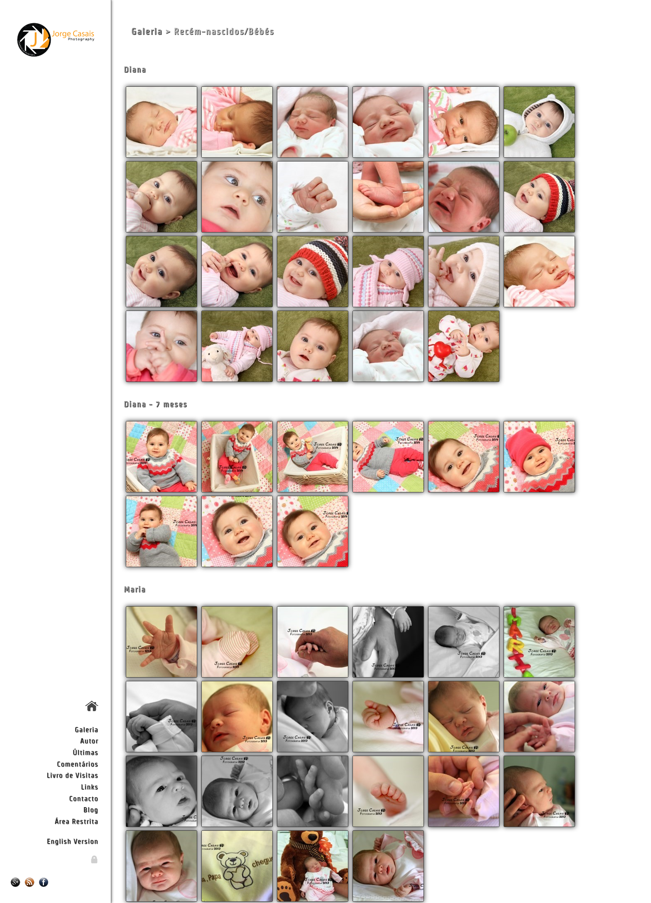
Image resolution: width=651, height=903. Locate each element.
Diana (135, 69)
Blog (90, 809)
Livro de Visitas (72, 775)
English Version (72, 841)
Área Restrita (76, 821)
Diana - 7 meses (155, 404)
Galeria (86, 729)
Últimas (85, 752)
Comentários (77, 764)
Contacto (83, 798)
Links (89, 786)
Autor (89, 740)
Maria (135, 589)
